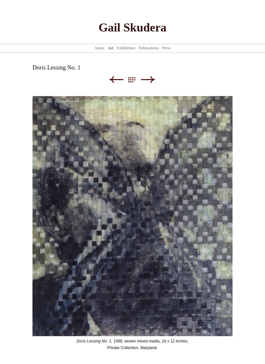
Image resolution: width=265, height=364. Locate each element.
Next (148, 80)
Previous (116, 80)
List (135, 80)
